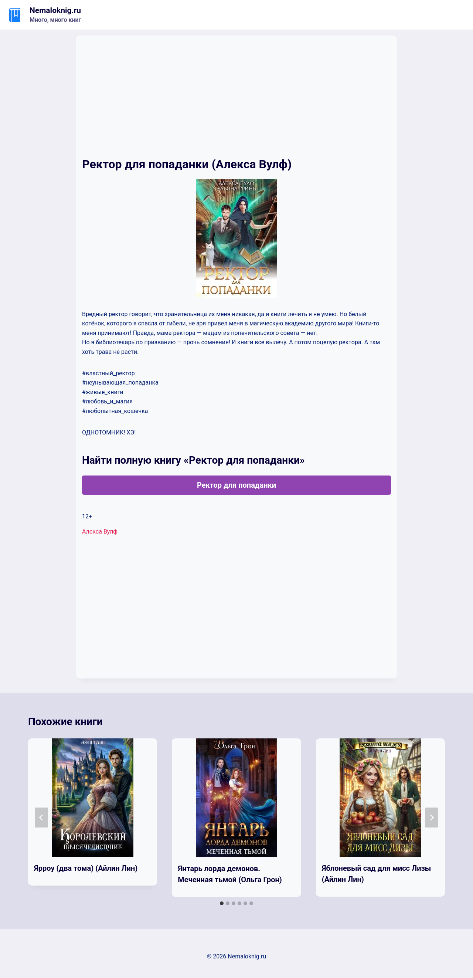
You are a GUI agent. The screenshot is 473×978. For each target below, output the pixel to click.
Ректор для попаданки (236, 485)
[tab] (222, 903)
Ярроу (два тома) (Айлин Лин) (85, 868)
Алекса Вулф (100, 531)
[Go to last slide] (41, 818)
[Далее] (431, 818)
